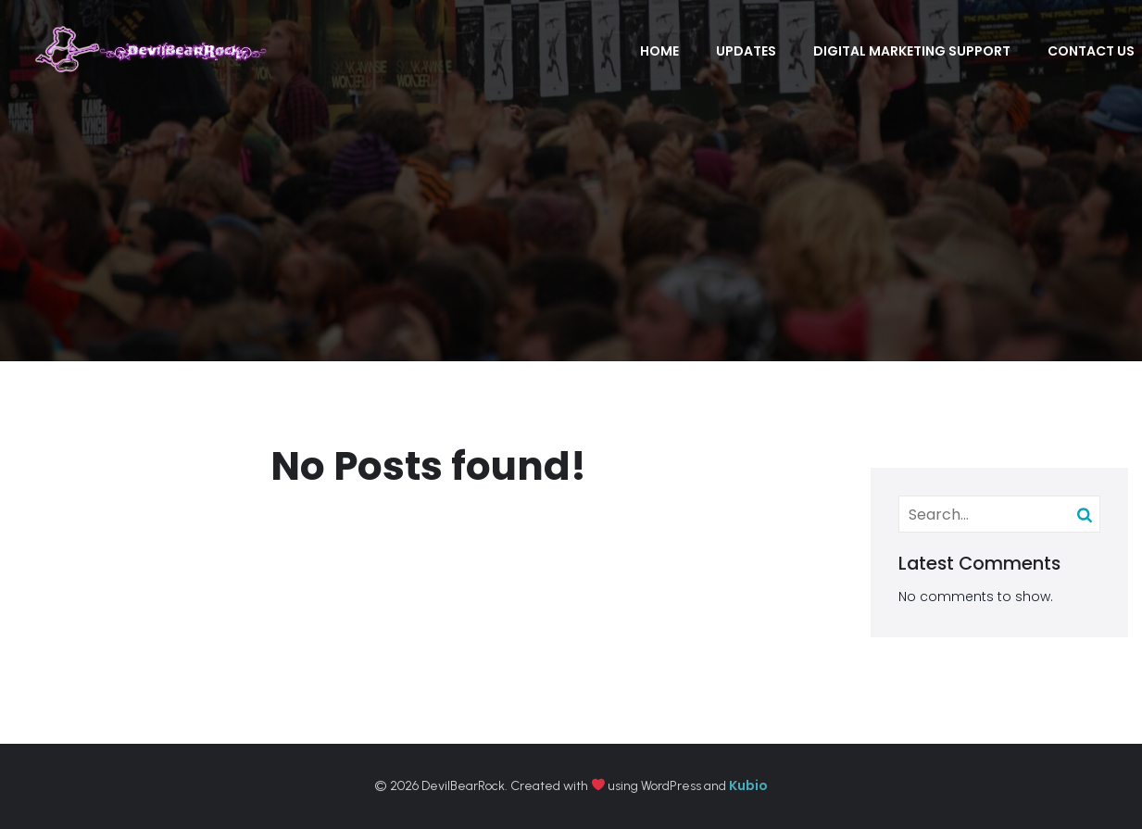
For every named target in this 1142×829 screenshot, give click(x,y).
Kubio (748, 785)
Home (659, 51)
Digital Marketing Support (911, 51)
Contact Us (1091, 51)
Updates (746, 51)
